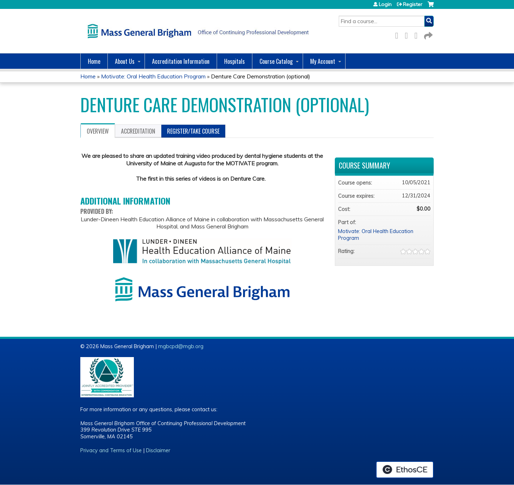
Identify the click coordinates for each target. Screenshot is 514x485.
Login (385, 4)
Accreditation (138, 131)
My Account (322, 61)
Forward (427, 34)
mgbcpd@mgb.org (180, 346)
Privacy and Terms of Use (111, 450)
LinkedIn (418, 34)
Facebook (398, 34)
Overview (98, 131)
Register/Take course (193, 131)
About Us (125, 61)
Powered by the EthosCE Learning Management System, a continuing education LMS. (405, 469)
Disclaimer (158, 450)
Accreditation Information (181, 61)
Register (412, 4)
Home (94, 61)
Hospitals (234, 61)
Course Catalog (276, 61)
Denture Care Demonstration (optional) (260, 76)
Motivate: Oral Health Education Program (153, 76)
